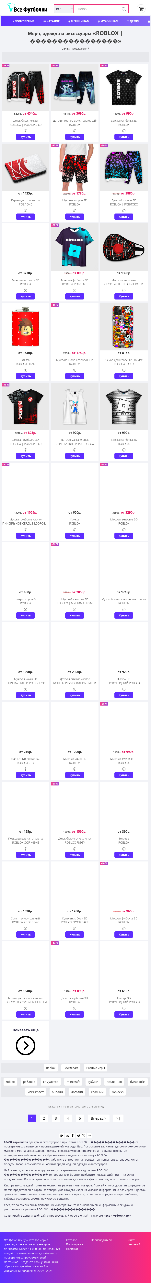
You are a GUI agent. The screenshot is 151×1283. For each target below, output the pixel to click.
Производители (101, 1240)
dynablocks (137, 1082)
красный (97, 1092)
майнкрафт (36, 1092)
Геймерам (71, 1068)
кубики (93, 1082)
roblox (10, 1082)
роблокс (29, 1082)
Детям (133, 21)
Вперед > (98, 1118)
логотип (77, 1092)
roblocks (117, 1092)
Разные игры (95, 1068)
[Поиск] (124, 8)
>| (118, 1118)
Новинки (72, 1249)
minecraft (73, 1082)
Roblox (50, 1068)
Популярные (23, 21)
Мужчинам (108, 21)
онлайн (57, 1092)
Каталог (51, 21)
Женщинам (78, 21)
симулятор (50, 1082)
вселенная (114, 1082)
